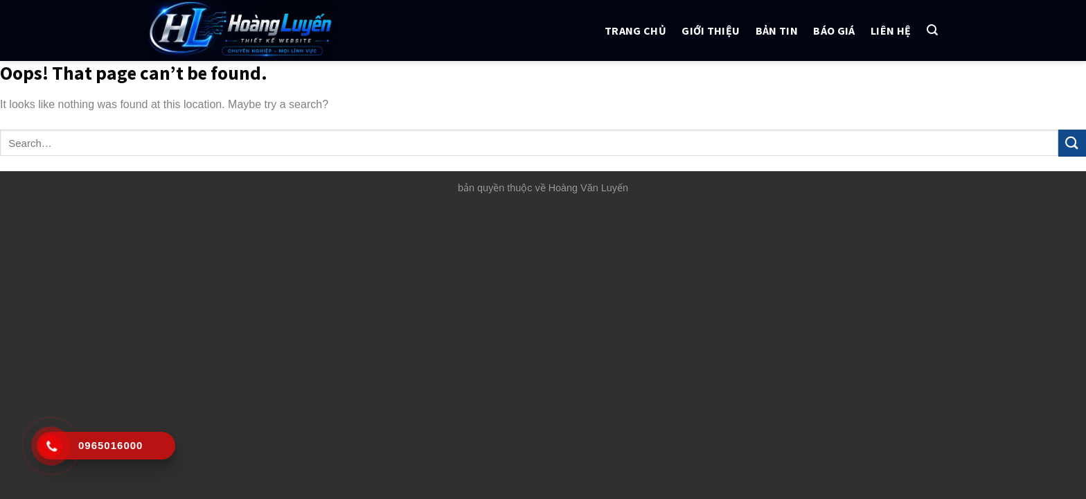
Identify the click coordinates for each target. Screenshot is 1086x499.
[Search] (932, 30)
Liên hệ (891, 30)
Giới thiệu (711, 30)
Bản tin (777, 30)
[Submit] (1072, 143)
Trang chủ (635, 30)
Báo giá (834, 30)
